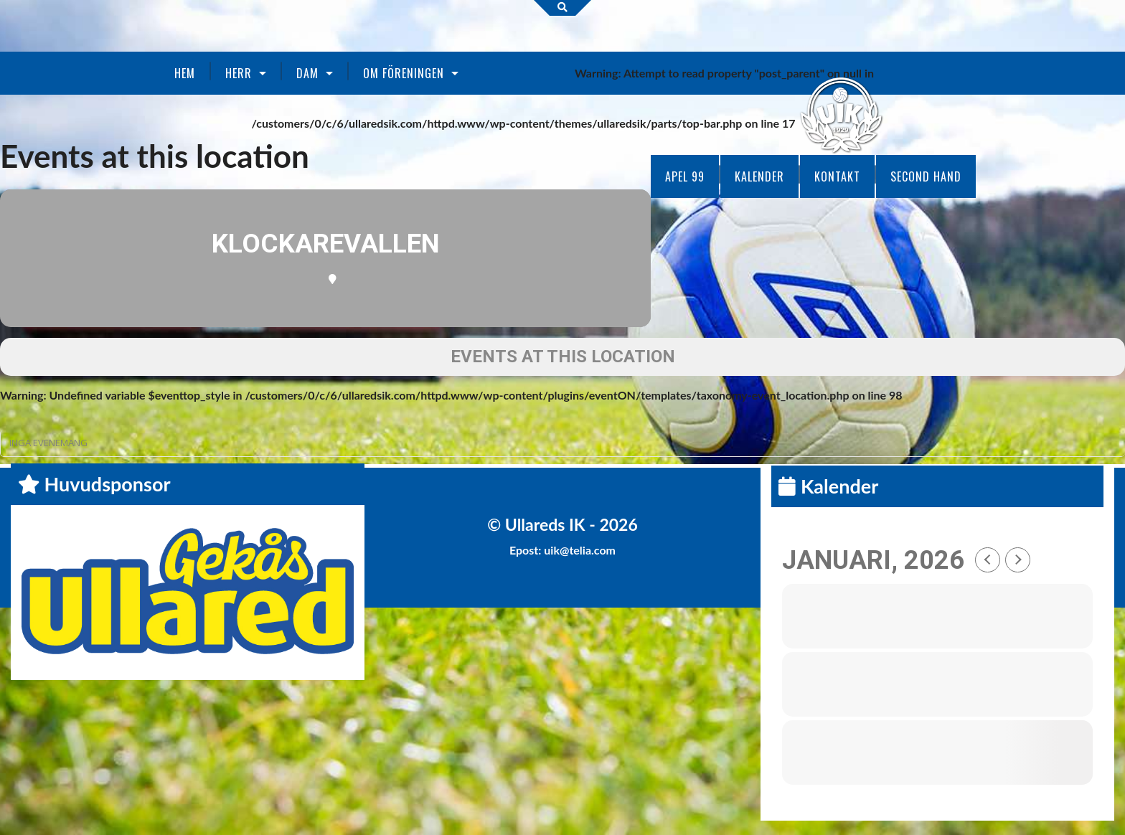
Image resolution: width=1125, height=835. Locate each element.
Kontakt (837, 176)
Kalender (759, 176)
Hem (184, 73)
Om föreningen (403, 73)
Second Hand (925, 176)
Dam (307, 73)
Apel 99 (685, 176)
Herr (238, 73)
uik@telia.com (580, 550)
